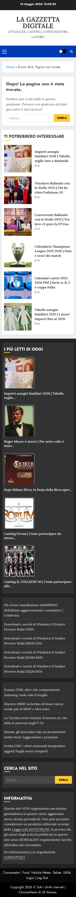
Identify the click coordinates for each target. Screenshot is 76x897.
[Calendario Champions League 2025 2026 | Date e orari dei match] (18, 253)
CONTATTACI (14, 857)
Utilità (67, 872)
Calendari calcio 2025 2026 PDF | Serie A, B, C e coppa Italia (53, 282)
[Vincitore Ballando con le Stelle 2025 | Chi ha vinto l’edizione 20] (18, 190)
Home (10, 67)
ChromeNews (28, 892)
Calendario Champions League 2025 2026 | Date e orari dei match (53, 251)
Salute (57, 872)
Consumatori (11, 872)
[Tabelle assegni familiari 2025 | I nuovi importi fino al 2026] (18, 317)
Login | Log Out (37, 878)
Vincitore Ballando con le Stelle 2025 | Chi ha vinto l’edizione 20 (52, 187)
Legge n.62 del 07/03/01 (30, 829)
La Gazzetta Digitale (38, 22)
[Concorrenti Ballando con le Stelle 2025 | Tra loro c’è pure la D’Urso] (18, 222)
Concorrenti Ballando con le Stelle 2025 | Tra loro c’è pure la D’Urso (52, 219)
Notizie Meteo (41, 872)
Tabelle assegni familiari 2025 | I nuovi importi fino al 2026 (52, 314)
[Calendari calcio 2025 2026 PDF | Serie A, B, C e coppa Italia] (18, 285)
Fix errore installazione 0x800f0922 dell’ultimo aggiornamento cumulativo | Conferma (33, 610)
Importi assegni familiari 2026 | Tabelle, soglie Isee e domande (53, 156)
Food (25, 872)
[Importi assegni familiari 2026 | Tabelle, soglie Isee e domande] (18, 158)
